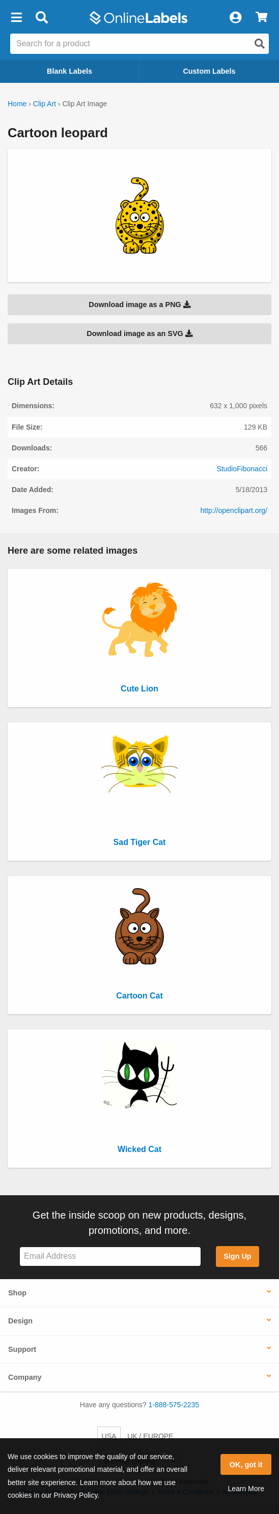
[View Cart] (261, 18)
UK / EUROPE (150, 1436)
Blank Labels (69, 71)
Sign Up (237, 1256)
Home (17, 104)
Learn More (246, 1489)
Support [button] (22, 1349)
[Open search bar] (41, 18)
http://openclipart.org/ (233, 510)
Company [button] (25, 1377)
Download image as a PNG (139, 304)
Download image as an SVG (139, 333)
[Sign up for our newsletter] (110, 1256)
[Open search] (259, 44)
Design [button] (20, 1321)
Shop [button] (17, 1293)
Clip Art (44, 104)
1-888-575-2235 (174, 1405)
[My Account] (235, 18)
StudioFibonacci (241, 469)
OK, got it (246, 1465)
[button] (16, 18)
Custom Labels (209, 71)
